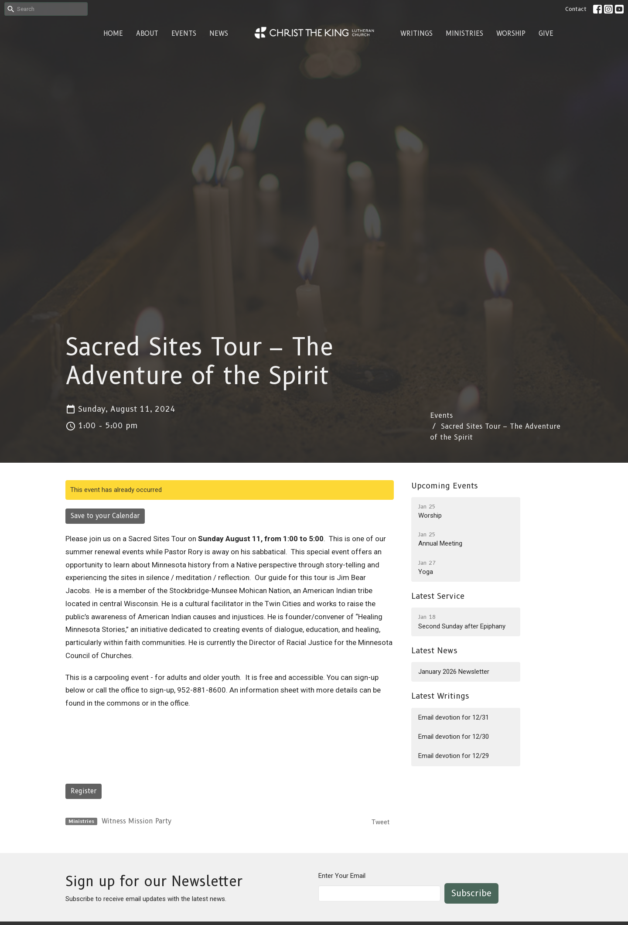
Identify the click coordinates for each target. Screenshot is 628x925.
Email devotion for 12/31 (453, 717)
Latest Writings (440, 696)
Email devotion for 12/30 (453, 737)
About (147, 34)
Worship (511, 34)
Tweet (380, 822)
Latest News (434, 650)
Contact (576, 8)
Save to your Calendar (105, 516)
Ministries (464, 34)
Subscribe (471, 893)
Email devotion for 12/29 (453, 756)
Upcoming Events (444, 486)
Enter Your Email (341, 876)
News (218, 34)
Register (83, 791)
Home (113, 34)
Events (183, 34)
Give (546, 34)
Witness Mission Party (136, 821)
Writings (416, 34)
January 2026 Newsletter (453, 672)
